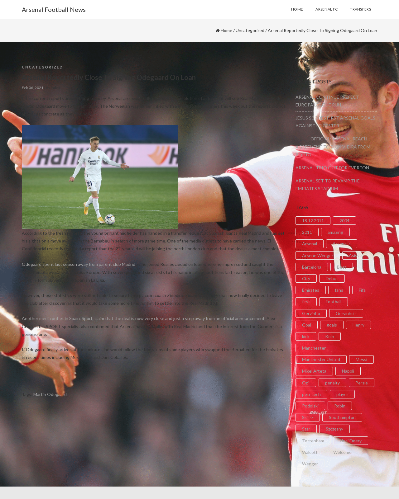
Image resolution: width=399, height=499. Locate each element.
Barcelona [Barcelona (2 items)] (311, 267)
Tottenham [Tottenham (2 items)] (313, 440)
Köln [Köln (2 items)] (329, 336)
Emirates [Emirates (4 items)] (310, 290)
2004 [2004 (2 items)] (344, 220)
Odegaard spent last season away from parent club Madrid (78, 264)
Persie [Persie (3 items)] (361, 382)
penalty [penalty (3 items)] (332, 382)
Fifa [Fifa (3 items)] (362, 290)
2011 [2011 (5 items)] (307, 232)
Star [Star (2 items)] (306, 428)
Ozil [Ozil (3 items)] (306, 382)
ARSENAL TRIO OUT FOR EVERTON (332, 167)
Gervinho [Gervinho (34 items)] (311, 313)
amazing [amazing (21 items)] (335, 232)
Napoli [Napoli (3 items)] (348, 371)
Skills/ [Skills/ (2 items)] (307, 417)
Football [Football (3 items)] (333, 301)
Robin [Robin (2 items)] (339, 405)
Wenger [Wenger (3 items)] (310, 463)
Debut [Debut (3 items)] (332, 278)
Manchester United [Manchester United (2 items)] (321, 359)
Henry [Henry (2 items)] (358, 324)
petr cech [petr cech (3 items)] (311, 394)
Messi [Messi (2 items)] (361, 359)
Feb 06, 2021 (32, 87)
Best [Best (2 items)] (341, 267)
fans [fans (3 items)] (339, 290)
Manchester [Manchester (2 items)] (314, 348)
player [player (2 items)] (342, 394)
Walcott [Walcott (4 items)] (310, 452)
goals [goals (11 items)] (332, 324)
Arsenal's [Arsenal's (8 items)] (342, 243)
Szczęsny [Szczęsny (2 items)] (334, 428)
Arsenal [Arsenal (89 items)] (309, 243)
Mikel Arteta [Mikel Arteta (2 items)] (314, 371)
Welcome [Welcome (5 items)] (342, 452)
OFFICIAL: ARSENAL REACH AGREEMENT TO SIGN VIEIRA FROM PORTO (333, 146)
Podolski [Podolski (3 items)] (310, 405)
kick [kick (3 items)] (306, 336)
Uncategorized (250, 30)
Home (226, 30)
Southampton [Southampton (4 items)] (342, 417)
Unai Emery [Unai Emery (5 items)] (351, 440)
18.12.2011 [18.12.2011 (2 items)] (313, 220)
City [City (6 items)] (306, 278)
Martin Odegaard (50, 394)
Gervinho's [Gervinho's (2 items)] (346, 313)
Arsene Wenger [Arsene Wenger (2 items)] (317, 255)
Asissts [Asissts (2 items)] (356, 255)
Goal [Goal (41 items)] (306, 324)
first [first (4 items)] (306, 301)
